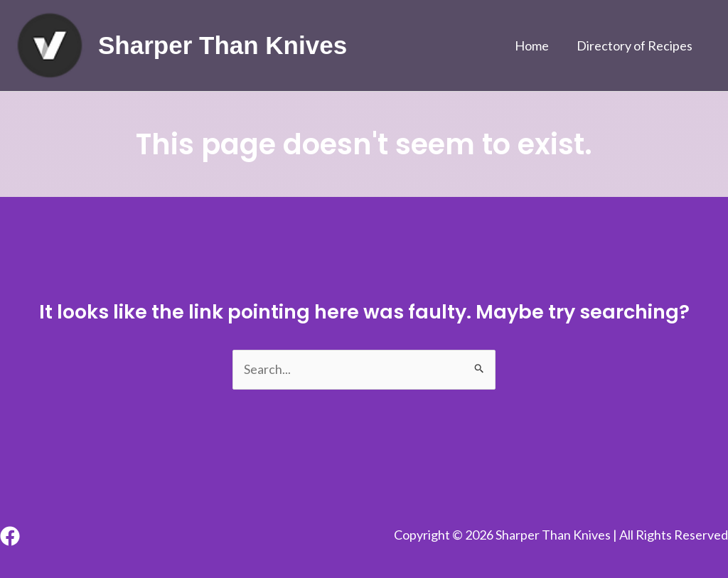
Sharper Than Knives (222, 45)
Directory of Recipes (636, 45)
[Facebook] (10, 536)
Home (535, 45)
